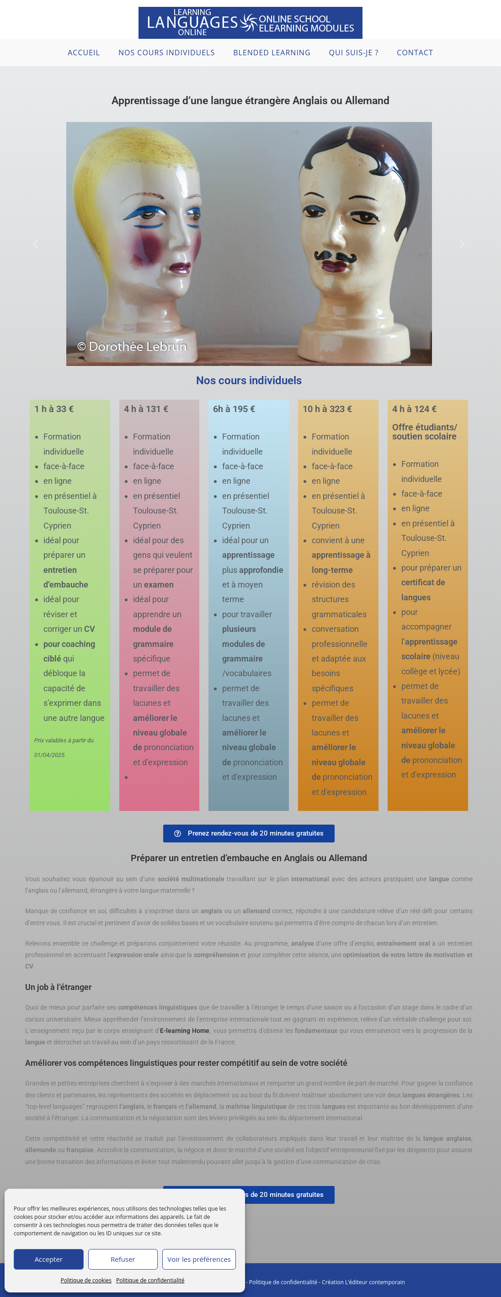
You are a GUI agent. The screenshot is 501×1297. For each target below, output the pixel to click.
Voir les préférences (199, 1259)
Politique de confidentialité (150, 1280)
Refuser (123, 1259)
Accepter (49, 1259)
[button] (35, 244)
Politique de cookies (86, 1280)
